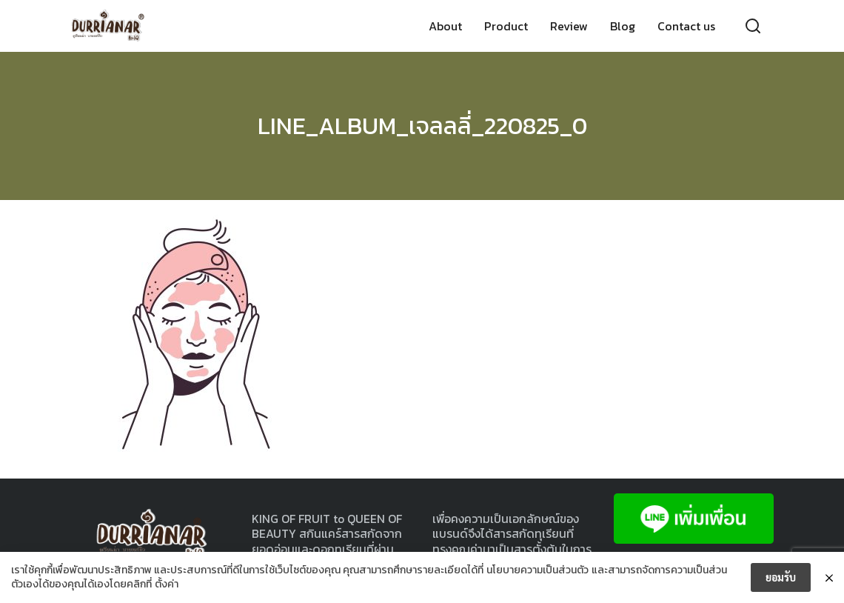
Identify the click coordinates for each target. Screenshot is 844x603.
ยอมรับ (781, 577)
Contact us (686, 26)
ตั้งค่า (166, 584)
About (445, 26)
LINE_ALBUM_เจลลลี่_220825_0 (422, 126)
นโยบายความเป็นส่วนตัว (537, 570)
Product (506, 26)
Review (569, 26)
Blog (622, 26)
